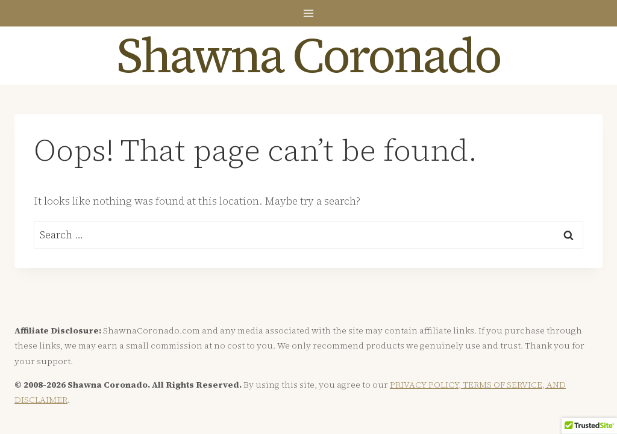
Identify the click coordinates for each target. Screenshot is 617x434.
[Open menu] (309, 13)
